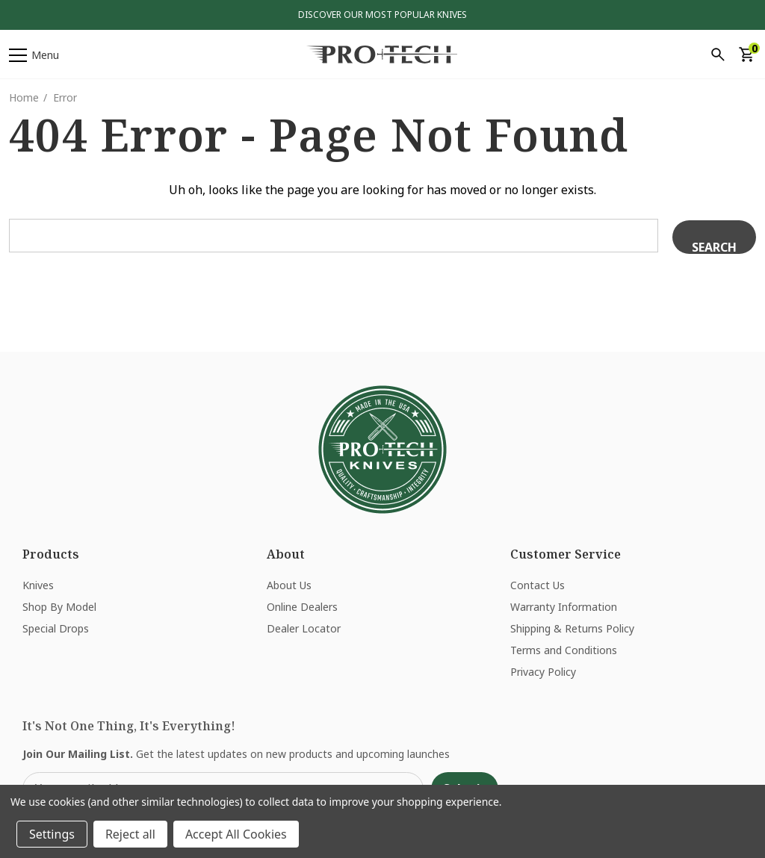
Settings (52, 834)
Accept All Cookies (236, 834)
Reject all (130, 834)
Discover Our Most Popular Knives (382, 14)
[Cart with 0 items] (746, 54)
